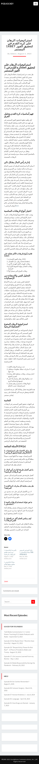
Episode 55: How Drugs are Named (16, 703)
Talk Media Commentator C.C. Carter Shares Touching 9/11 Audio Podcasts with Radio (19, 634)
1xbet (6, 581)
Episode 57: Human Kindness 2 (14, 695)
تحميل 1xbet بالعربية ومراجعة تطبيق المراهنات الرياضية (10, 552)
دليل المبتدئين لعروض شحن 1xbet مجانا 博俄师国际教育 (26, 552)
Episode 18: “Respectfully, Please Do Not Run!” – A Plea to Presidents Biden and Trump (18, 649)
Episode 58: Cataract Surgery (14, 688)
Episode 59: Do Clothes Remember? (16, 682)
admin (13, 54)
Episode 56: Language (11, 699)
